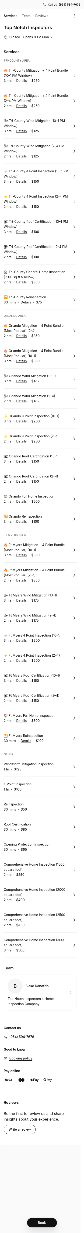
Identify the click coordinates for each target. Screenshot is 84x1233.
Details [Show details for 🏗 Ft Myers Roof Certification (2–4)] (21, 700)
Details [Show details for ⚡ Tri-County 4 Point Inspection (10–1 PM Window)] (21, 181)
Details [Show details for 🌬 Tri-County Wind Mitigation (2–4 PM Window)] (21, 156)
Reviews (41, 16)
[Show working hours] (29, 37)
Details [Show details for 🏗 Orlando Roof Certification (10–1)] (21, 461)
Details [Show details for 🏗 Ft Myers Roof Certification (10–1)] (21, 680)
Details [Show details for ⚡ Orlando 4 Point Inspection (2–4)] (21, 441)
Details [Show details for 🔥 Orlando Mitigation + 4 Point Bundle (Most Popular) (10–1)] (21, 361)
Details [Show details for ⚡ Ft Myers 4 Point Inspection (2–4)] (21, 660)
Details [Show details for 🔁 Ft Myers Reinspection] (26, 740)
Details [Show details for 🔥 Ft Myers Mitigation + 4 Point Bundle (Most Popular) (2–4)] (21, 580)
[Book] (42, 1222)
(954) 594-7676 (21, 1037)
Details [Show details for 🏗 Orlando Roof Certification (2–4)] (21, 481)
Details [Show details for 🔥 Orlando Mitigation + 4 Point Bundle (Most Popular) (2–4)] (21, 335)
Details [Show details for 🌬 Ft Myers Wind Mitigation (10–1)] (21, 600)
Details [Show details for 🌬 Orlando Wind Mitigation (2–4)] (21, 401)
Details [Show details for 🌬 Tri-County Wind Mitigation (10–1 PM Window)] (21, 131)
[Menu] (74, 16)
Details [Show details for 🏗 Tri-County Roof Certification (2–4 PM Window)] (21, 257)
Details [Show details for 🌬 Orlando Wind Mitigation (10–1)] (21, 381)
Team (26, 16)
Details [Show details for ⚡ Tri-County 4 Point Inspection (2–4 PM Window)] (21, 206)
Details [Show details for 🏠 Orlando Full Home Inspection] (21, 501)
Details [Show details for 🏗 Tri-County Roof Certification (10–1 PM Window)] (21, 231)
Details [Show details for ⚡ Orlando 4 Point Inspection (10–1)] (21, 421)
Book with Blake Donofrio (40, 992)
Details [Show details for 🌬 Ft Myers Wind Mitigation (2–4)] (21, 620)
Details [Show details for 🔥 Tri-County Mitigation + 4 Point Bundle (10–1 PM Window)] (21, 80)
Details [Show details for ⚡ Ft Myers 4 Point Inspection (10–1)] (21, 640)
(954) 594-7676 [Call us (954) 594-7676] (69, 4)
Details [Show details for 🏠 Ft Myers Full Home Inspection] (21, 720)
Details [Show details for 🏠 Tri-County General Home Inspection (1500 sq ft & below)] (21, 282)
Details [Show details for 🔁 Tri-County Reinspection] (26, 302)
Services (10, 16)
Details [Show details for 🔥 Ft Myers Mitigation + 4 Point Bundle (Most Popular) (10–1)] (21, 555)
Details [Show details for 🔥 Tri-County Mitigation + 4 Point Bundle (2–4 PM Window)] (21, 105)
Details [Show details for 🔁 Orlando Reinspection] (21, 521)
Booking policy (20, 1058)
